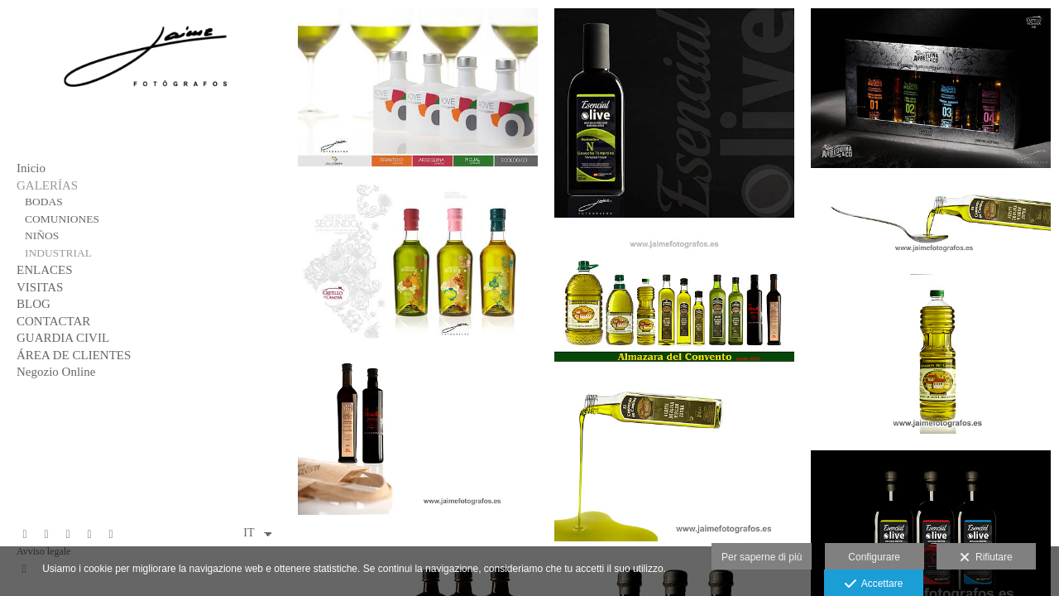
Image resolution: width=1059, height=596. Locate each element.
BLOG (33, 303)
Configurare (874, 557)
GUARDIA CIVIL (63, 337)
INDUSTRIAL (58, 253)
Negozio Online (56, 371)
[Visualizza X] (46, 534)
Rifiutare (986, 558)
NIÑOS (42, 235)
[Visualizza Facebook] (25, 534)
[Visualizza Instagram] (89, 534)
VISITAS (40, 287)
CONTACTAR (53, 321)
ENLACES (45, 269)
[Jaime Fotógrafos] (145, 99)
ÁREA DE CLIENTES (74, 355)
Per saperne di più (761, 557)
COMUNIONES (62, 219)
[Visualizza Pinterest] (68, 534)
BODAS (44, 201)
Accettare (874, 584)
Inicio (31, 168)
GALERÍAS (47, 185)
